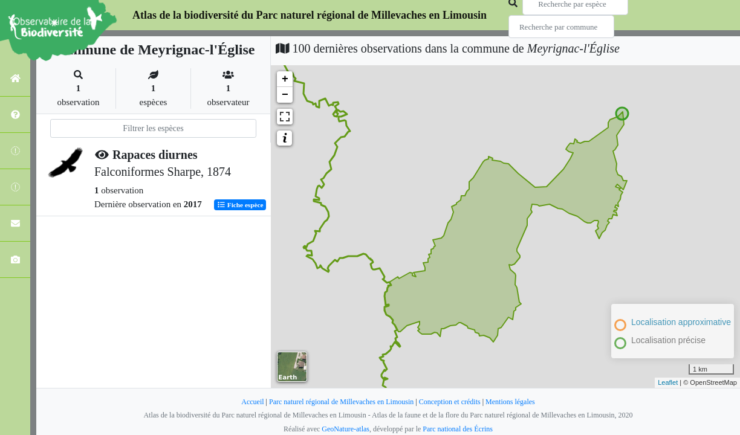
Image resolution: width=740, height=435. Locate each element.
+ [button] (285, 79)
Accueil (252, 402)
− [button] (285, 95)
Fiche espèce (240, 204)
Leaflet (668, 382)
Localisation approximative (681, 322)
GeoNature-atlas (345, 429)
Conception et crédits (450, 402)
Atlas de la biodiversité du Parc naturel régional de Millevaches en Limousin (309, 15)
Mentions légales (510, 402)
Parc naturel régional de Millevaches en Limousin (341, 402)
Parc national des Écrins (458, 429)
